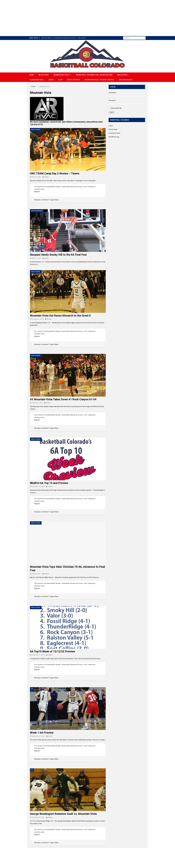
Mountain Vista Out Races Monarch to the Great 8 (60, 315)
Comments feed (114, 133)
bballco (46, 177)
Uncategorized (125, 80)
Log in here (54, 200)
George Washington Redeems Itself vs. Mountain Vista (63, 813)
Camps (51, 80)
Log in (111, 125)
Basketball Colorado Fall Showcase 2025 (94, 75)
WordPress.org (114, 137)
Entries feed (113, 129)
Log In (112, 112)
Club (60, 80)
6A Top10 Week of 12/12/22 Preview (52, 651)
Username (112, 92)
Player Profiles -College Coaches (99, 80)
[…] (37, 264)
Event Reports (73, 80)
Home (31, 75)
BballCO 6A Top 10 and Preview (49, 483)
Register (37, 191)
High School (122, 75)
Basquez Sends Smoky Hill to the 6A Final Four (58, 254)
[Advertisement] (69, 18)
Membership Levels (62, 75)
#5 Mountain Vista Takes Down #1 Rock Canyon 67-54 (63, 399)
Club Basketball (37, 80)
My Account (44, 75)
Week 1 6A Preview (42, 732)
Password (112, 100)
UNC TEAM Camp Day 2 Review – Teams (54, 173)
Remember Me (116, 108)
